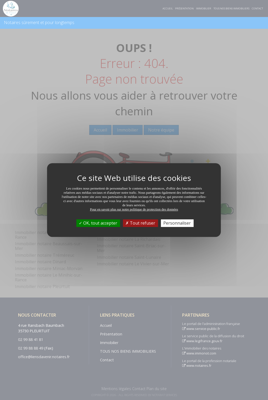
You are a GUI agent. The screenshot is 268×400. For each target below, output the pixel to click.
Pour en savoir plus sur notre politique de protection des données (134, 209)
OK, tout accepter (98, 223)
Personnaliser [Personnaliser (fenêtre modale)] (177, 223)
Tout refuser (140, 223)
